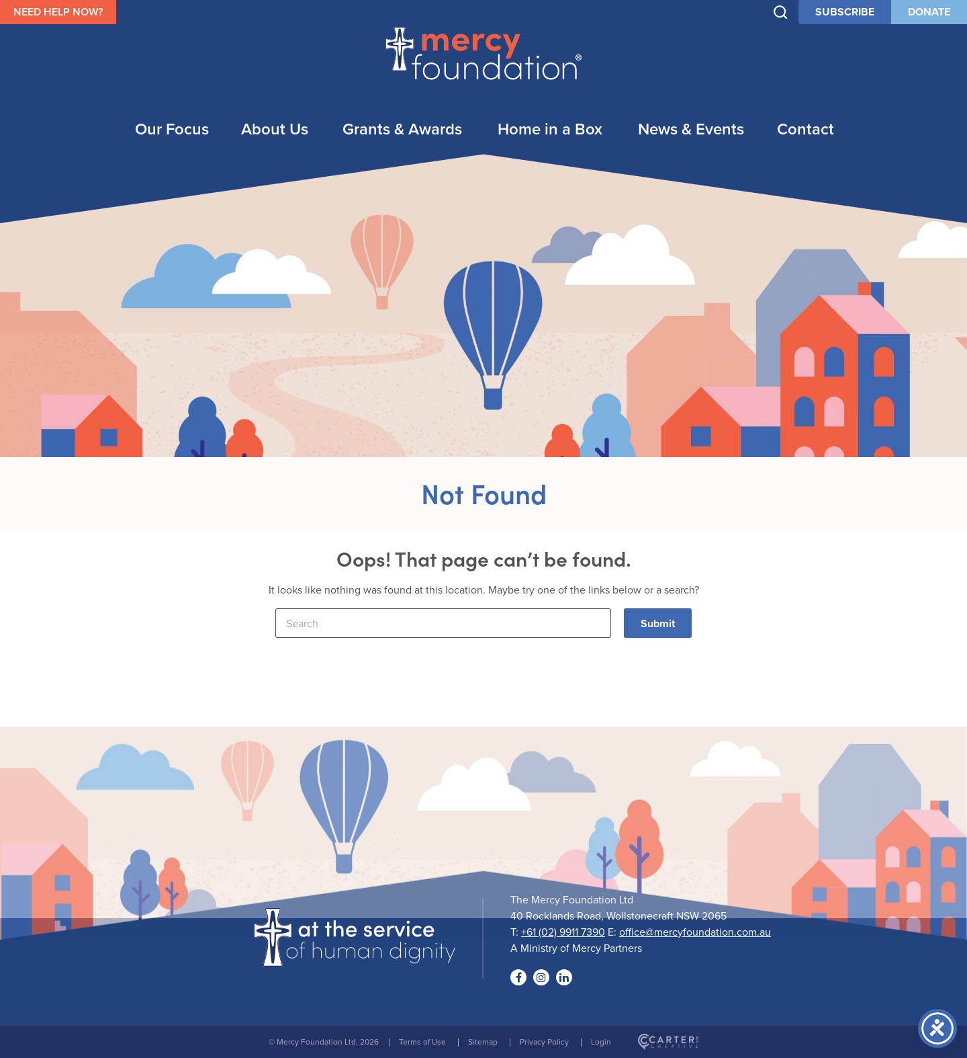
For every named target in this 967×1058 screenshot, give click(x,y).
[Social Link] (518, 977)
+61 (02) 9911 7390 (563, 931)
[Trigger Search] (781, 12)
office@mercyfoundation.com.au (695, 931)
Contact (805, 128)
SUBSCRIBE (844, 11)
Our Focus (172, 128)
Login (601, 1041)
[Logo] (354, 958)
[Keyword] (443, 623)
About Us (274, 128)
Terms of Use (422, 1041)
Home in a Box (550, 128)
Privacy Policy (544, 1041)
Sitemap (483, 1041)
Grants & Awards (402, 128)
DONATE (929, 11)
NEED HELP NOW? (58, 11)
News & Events (691, 128)
